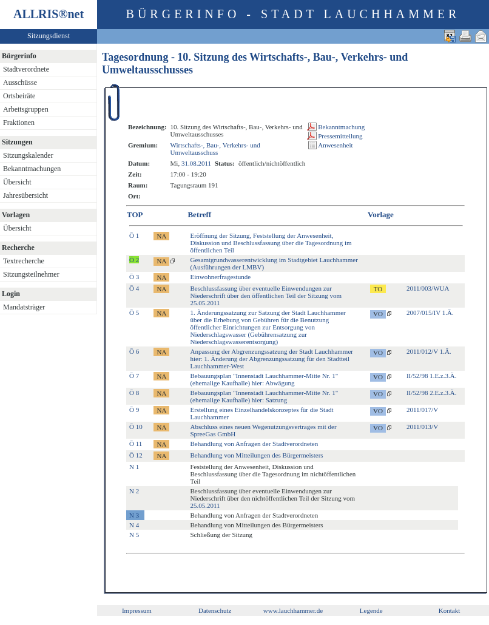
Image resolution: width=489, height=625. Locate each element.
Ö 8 (134, 392)
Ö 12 (136, 455)
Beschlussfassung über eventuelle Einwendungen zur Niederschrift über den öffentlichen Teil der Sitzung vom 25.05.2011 (266, 295)
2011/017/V (422, 409)
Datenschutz (214, 610)
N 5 (134, 534)
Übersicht (17, 182)
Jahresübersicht (25, 195)
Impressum (137, 610)
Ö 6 (134, 351)
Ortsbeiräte (19, 96)
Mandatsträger (24, 307)
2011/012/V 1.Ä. (428, 351)
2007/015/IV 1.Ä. (430, 312)
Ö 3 (134, 276)
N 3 (134, 515)
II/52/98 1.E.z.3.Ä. (431, 375)
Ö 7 (134, 375)
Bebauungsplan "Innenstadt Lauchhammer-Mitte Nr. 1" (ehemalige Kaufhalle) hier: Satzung (264, 396)
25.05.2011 (205, 505)
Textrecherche (23, 261)
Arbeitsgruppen (26, 109)
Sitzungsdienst (48, 36)
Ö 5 (134, 312)
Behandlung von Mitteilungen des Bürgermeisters (256, 455)
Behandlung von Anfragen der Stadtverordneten (254, 443)
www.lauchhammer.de (293, 610)
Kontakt (449, 610)
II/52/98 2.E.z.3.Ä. (431, 392)
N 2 (134, 491)
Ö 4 (134, 288)
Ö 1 (134, 235)
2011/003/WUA (427, 288)
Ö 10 (136, 426)
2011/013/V (422, 426)
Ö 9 (134, 409)
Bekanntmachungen (32, 168)
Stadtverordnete (26, 69)
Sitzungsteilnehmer (31, 274)
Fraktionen (19, 122)
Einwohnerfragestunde (220, 276)
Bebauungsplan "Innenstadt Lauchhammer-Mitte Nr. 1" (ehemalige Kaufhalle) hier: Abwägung (264, 379)
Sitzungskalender (28, 155)
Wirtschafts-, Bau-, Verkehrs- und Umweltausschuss (215, 148)
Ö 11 (135, 443)
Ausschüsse (20, 82)
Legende (371, 610)
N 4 (134, 525)
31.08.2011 (196, 163)
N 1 (134, 466)
